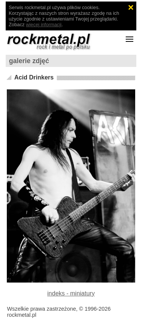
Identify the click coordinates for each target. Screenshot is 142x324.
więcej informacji (44, 24)
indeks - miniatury (71, 293)
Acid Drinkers (34, 77)
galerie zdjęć (29, 61)
